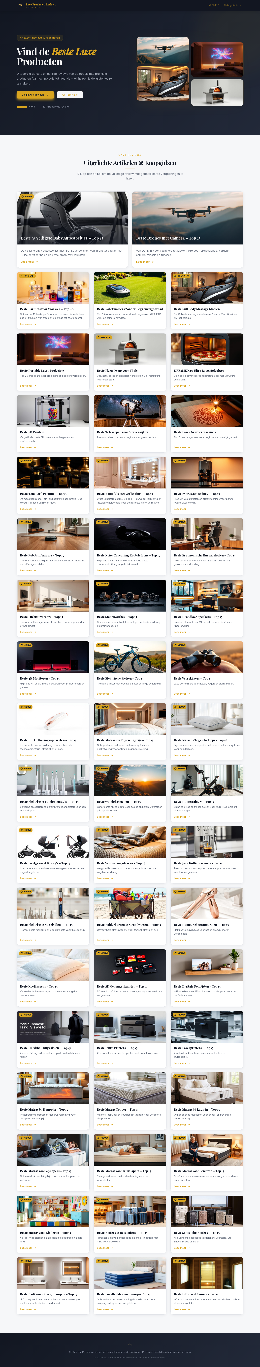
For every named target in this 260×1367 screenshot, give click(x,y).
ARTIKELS (213, 5)
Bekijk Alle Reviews (35, 94)
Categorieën (232, 5)
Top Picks (70, 94)
